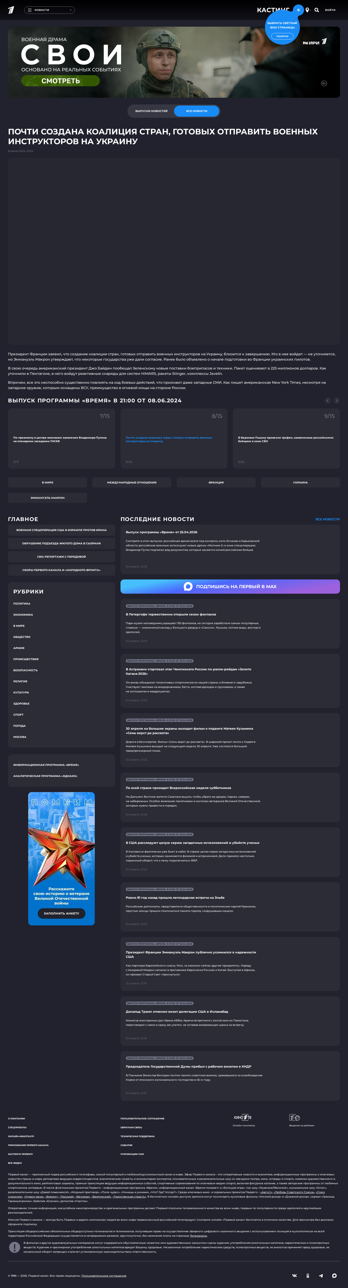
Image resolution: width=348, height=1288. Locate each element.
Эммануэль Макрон (48, 497)
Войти (330, 10)
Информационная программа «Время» (46, 765)
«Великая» (82, 1196)
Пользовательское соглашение (142, 1118)
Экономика (23, 614)
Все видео (15, 1163)
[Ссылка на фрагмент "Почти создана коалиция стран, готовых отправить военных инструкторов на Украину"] (174, 438)
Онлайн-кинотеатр (21, 1136)
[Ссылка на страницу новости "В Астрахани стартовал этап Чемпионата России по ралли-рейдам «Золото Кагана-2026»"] (230, 681)
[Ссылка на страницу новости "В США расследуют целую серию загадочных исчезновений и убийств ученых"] (230, 852)
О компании (16, 1118)
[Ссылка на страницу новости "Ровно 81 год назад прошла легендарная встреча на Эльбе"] (230, 907)
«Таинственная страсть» (129, 1196)
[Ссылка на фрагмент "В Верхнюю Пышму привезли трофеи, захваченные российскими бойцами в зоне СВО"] (286, 438)
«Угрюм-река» (34, 1196)
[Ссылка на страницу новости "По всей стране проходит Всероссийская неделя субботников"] (230, 797)
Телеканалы (198, 1235)
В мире (47, 482)
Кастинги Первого (20, 1154)
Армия (18, 648)
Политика (21, 603)
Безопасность (25, 670)
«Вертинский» (101, 1196)
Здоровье (21, 703)
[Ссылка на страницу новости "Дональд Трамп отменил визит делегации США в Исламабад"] (230, 1021)
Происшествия (26, 659)
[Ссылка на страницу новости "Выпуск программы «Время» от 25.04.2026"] (230, 549)
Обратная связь (131, 1127)
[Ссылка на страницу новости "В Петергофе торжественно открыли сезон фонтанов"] (230, 623)
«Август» (266, 1192)
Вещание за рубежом (301, 1120)
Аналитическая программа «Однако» (45, 776)
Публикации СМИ (132, 1154)
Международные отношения (131, 482)
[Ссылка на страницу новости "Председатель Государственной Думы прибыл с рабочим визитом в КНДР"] (230, 1075)
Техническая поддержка (138, 1136)
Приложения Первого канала (28, 1145)
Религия (20, 681)
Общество (21, 637)
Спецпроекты (17, 1127)
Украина (300, 482)
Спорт (18, 714)
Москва (19, 737)
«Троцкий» (66, 1196)
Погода (19, 725)
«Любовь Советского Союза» (294, 1192)
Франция (216, 482)
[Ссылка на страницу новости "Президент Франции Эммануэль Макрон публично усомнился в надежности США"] (230, 964)
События (126, 1145)
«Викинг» (51, 1196)
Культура (21, 692)
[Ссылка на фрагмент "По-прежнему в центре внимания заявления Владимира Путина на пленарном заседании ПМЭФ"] (61, 438)
